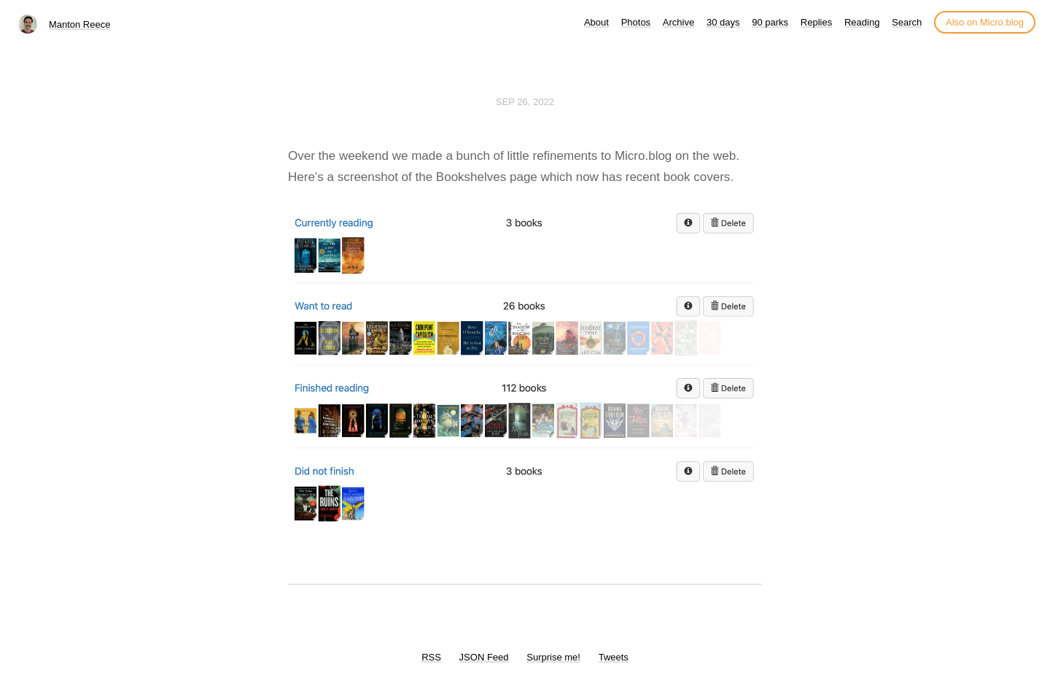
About (596, 22)
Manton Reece (80, 24)
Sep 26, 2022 (525, 101)
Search (907, 22)
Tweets (614, 657)
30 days (723, 22)
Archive (678, 22)
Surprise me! (553, 657)
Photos (635, 22)
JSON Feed (484, 657)
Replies (816, 22)
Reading (861, 22)
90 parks (770, 22)
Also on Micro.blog (985, 22)
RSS (431, 657)
